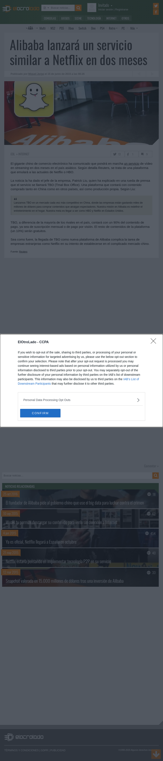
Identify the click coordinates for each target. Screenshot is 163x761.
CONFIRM (40, 413)
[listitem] (81, 400)
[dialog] (81, 380)
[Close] (155, 342)
